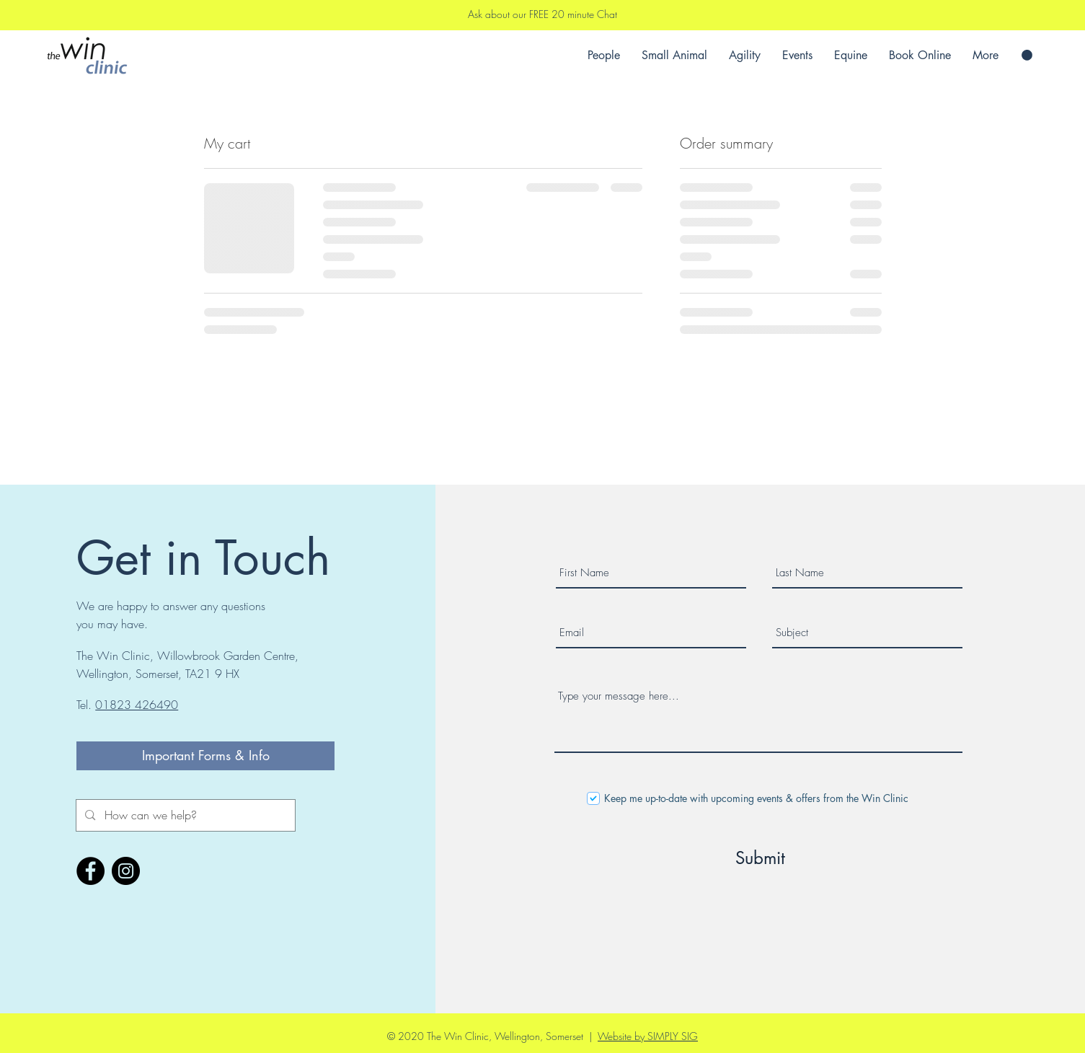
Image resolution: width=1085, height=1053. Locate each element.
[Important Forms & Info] (205, 755)
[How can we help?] (185, 815)
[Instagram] (126, 871)
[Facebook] (90, 871)
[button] (1027, 55)
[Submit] (761, 858)
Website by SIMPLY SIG (648, 1036)
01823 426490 (136, 705)
